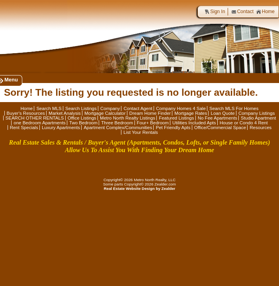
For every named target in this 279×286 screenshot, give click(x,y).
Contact (242, 12)
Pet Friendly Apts (173, 127)
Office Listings (82, 118)
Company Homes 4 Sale (181, 108)
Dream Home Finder (150, 113)
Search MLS (48, 108)
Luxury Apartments (61, 127)
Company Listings (256, 113)
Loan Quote (222, 113)
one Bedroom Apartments (40, 122)
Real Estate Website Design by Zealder (140, 188)
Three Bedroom (117, 122)
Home (265, 12)
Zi (156, 165)
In (172, 165)
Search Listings (81, 108)
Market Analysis (65, 113)
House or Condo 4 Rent (244, 122)
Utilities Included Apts (194, 122)
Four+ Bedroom (153, 122)
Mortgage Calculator (105, 113)
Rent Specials (24, 127)
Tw (123, 165)
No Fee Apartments (217, 118)
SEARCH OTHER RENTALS (35, 118)
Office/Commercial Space (220, 127)
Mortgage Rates (190, 113)
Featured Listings (176, 118)
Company (110, 108)
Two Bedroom (83, 122)
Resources (260, 127)
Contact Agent (137, 108)
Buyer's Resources (26, 113)
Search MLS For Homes (234, 108)
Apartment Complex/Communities (118, 127)
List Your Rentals (140, 132)
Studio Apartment (258, 118)
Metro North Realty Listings (127, 118)
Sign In (214, 12)
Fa (106, 165)
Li (139, 165)
